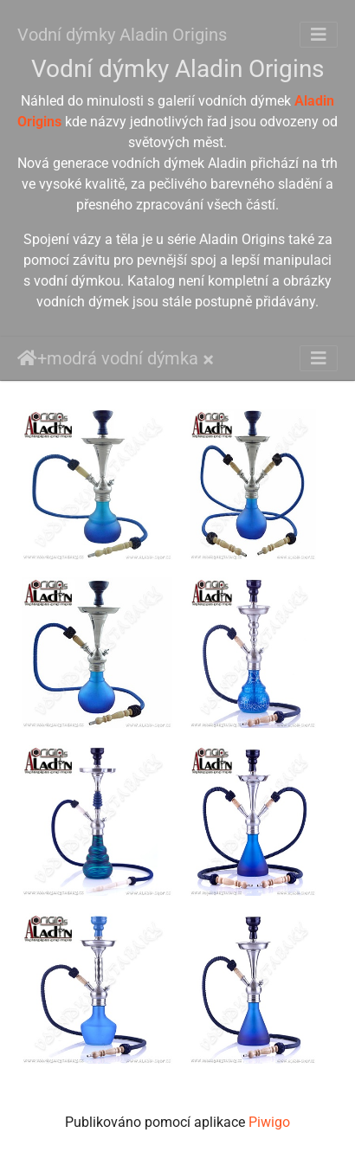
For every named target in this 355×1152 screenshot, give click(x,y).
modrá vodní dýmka (122, 358)
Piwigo (269, 1122)
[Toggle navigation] (319, 35)
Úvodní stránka (27, 358)
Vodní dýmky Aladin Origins (122, 34)
